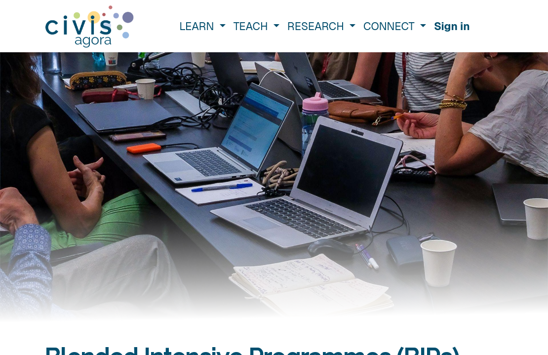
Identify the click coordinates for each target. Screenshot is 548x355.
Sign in (452, 26)
